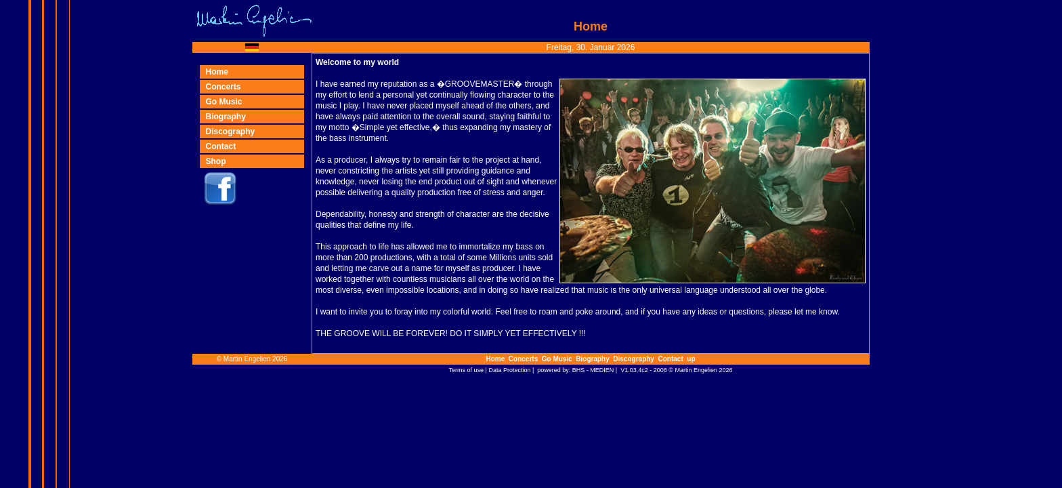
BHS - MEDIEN (593, 370)
